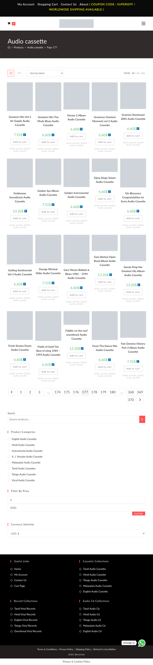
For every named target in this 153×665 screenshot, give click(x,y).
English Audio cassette (21, 149)
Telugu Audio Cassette (24, 474)
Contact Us (69, 4)
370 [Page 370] (131, 400)
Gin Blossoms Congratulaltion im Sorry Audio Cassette (133, 197)
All (143, 73)
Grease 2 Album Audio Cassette (76, 117)
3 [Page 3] (39, 392)
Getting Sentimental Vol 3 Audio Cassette (20, 272)
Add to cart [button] (20, 141)
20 (133, 73)
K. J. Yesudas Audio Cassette (27, 456)
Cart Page (19, 585)
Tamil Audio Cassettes (23, 468)
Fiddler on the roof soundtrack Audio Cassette (76, 334)
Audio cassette (16, 148)
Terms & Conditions (47, 649)
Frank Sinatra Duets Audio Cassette (19, 347)
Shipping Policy (83, 649)
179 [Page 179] (103, 392)
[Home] (9, 47)
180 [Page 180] (112, 392)
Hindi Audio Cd (91, 614)
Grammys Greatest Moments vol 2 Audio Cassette (104, 121)
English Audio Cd (92, 631)
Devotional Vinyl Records (28, 631)
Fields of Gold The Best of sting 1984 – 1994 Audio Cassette (48, 350)
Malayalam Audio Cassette (26, 462)
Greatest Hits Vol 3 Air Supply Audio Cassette (20, 120)
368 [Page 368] (131, 392)
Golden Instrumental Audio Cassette (76, 194)
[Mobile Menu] (143, 23)
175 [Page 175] (67, 392)
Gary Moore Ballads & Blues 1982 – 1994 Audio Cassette (76, 273)
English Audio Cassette (95, 591)
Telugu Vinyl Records (25, 625)
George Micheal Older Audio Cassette (48, 271)
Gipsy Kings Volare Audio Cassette (105, 179)
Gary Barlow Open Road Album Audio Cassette (105, 260)
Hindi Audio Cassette (23, 444)
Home (17, 568)
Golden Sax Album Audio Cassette (48, 192)
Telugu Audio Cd (92, 619)
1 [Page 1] (21, 392)
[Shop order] (45, 73)
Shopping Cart (47, 4)
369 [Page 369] (140, 392)
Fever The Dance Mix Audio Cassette (104, 348)
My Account (26, 4)
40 (138, 73)
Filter (138, 513)
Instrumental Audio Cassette (27, 450)
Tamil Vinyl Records (24, 608)
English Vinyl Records (25, 619)
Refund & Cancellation (104, 649)
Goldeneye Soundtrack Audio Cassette (19, 197)
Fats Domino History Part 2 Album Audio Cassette (133, 347)
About (84, 4)
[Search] (142, 419)
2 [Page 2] (30, 392)
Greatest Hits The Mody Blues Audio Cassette (48, 121)
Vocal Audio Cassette (23, 480)
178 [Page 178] (94, 392)
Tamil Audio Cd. (91, 608)
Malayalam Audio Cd (94, 625)
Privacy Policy (66, 649)
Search (11, 413)
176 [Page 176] (76, 392)
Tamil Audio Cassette (94, 568)
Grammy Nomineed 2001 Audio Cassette (133, 116)
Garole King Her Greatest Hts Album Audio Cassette (133, 271)
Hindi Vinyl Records (24, 614)
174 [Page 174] (57, 392)
